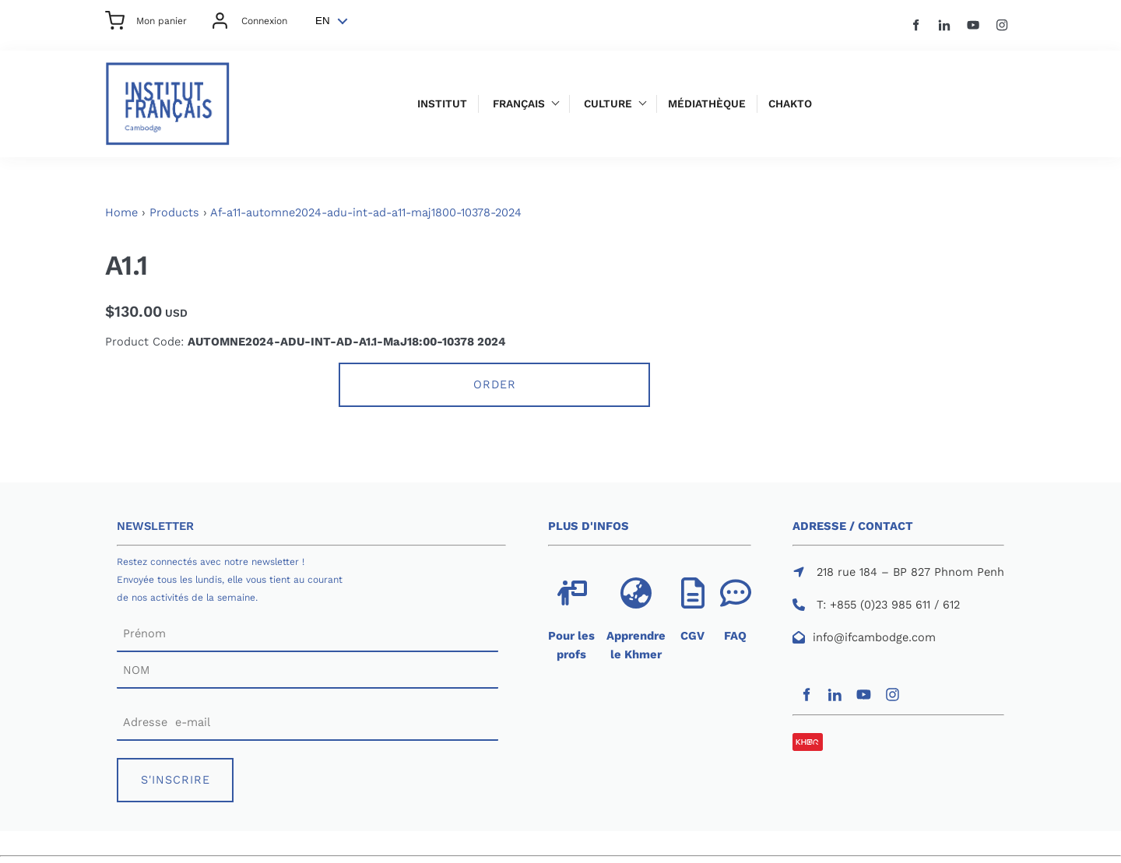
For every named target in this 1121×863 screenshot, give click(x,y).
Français (519, 104)
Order (494, 384)
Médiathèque (707, 104)
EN (322, 20)
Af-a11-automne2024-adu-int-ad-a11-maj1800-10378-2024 (366, 212)
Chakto (790, 104)
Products (174, 212)
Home (121, 212)
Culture (608, 104)
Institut (442, 104)
